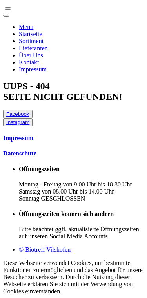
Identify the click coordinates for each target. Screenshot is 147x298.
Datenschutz (19, 153)
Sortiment (31, 41)
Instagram (17, 122)
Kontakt (29, 62)
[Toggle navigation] (8, 8)
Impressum (33, 69)
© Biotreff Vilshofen (45, 249)
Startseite (30, 34)
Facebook (17, 114)
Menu (26, 27)
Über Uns (31, 55)
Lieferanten (33, 48)
